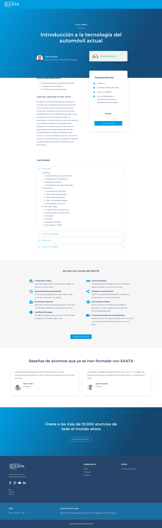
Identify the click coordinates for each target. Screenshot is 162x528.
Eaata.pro (12, 492)
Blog (10, 489)
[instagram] (15, 482)
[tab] (81, 168)
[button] (108, 123)
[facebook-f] (11, 482)
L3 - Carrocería (44, 240)
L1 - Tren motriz (44, 169)
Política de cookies (128, 469)
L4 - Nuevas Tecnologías (48, 247)
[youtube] (20, 482)
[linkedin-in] (25, 482)
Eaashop (11, 494)
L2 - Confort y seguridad (48, 234)
